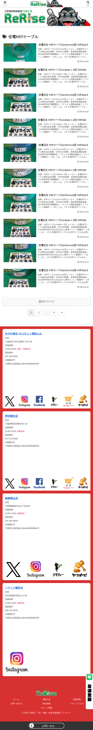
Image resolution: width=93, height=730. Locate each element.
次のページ (46, 301)
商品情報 (47, 704)
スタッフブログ (77, 704)
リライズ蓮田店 (14, 587)
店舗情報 (77, 699)
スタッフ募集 (47, 708)
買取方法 (47, 699)
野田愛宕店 (11, 416)
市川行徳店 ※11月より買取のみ (23, 334)
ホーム (16, 699)
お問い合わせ (16, 704)
